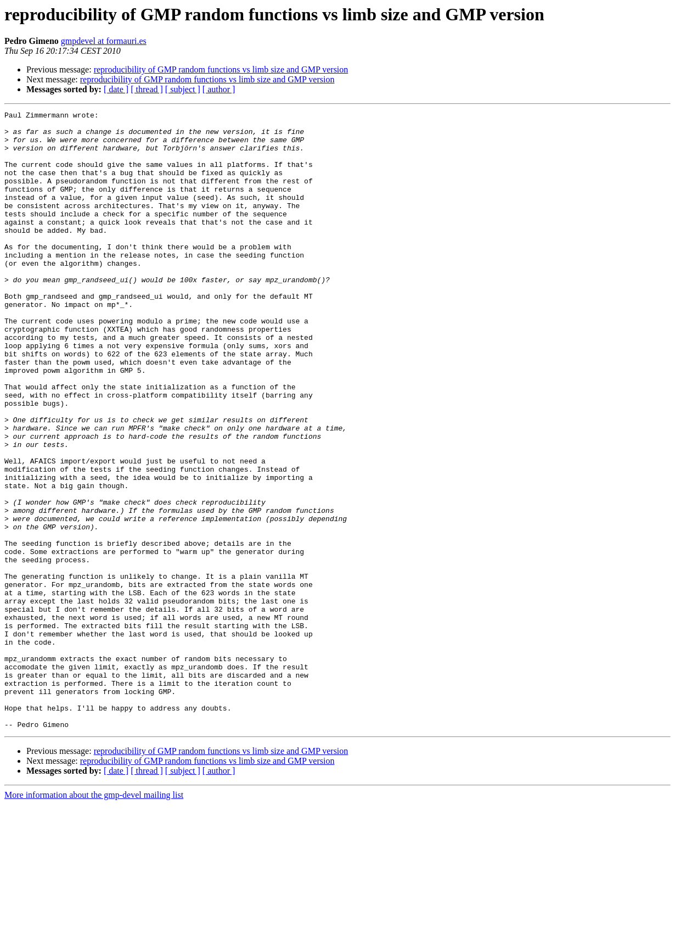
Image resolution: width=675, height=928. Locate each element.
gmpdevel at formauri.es (104, 41)
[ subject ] (182, 89)
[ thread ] (147, 89)
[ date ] (116, 89)
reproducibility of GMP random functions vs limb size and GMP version (221, 69)
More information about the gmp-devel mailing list (93, 918)
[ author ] (219, 89)
